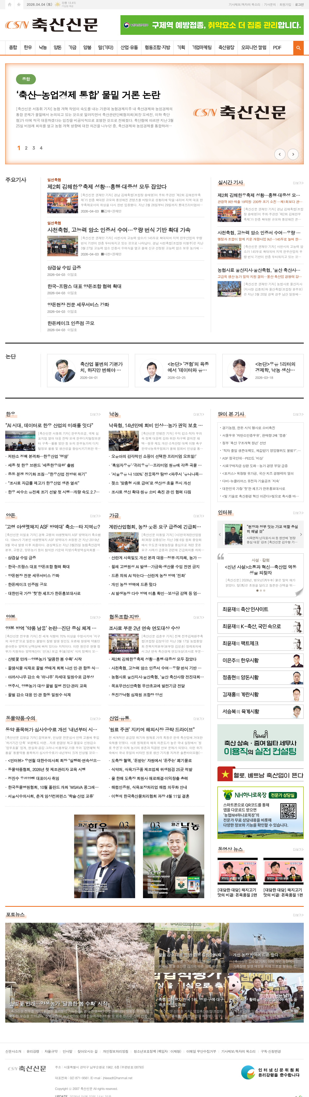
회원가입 (285, 4)
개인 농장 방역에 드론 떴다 (133, 584)
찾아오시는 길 (88, 1052)
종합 (13, 47)
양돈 (58, 47)
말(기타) (106, 47)
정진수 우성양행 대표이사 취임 (33, 778)
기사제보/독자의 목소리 (244, 4)
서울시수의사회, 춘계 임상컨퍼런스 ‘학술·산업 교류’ (51, 796)
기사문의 (270, 4)
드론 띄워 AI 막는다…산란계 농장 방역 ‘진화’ (148, 575)
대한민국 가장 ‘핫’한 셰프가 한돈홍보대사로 (44, 593)
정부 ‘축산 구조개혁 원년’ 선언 (244, 442)
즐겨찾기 (18, 4)
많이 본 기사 (231, 413)
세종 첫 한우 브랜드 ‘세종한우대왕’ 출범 (41, 465)
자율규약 (51, 1052)
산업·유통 (129, 47)
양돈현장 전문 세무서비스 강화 (33, 575)
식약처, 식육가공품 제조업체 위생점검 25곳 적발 (151, 769)
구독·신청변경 (271, 1052)
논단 (10, 356)
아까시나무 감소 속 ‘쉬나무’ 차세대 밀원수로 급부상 (51, 677)
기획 (181, 47)
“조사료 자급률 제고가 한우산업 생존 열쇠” (43, 483)
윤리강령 (32, 1052)
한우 (28, 47)
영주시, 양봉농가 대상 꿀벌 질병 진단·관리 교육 (47, 686)
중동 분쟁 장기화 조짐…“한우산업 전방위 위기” (47, 474)
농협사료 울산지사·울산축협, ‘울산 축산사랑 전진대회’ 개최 (157, 677)
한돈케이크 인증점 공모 (27, 584)
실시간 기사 (230, 182)
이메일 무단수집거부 (201, 1052)
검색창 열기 (298, 48)
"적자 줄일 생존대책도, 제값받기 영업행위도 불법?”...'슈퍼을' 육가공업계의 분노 (261, 450)
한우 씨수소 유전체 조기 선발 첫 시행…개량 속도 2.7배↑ (54, 492)
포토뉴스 (15, 914)
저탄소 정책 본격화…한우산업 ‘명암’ (38, 456)
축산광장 (226, 47)
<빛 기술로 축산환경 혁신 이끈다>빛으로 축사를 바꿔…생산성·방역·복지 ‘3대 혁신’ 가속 (261, 496)
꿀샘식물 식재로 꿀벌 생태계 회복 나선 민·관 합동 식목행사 (54, 668)
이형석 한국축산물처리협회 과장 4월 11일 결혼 (150, 796)
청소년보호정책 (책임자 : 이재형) (157, 1052)
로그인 (299, 4)
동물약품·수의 (20, 718)
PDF (277, 47)
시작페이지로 (9, 4)
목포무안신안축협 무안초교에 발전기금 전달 (148, 686)
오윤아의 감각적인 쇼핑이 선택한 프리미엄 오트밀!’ (153, 456)
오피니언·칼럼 (253, 47)
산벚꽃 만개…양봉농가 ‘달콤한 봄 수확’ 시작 (44, 659)
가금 (72, 47)
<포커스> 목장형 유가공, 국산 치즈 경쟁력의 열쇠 (258, 473)
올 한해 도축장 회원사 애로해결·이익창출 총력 (149, 778)
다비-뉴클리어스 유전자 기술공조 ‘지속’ (251, 480)
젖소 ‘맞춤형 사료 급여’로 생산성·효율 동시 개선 (151, 483)
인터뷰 (225, 512)
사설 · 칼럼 (261, 560)
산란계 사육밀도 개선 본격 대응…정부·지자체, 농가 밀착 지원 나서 (157, 557)
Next (293, 154)
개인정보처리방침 (115, 1052)
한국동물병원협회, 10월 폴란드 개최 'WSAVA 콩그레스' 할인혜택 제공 (54, 787)
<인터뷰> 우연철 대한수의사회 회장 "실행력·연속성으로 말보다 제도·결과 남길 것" (54, 760)
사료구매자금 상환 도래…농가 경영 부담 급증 (255, 465)
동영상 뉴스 (230, 849)
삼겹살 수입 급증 (22, 557)
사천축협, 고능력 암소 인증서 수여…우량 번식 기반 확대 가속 (157, 668)
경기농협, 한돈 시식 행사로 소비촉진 (248, 427)
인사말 (67, 1052)
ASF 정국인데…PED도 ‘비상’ (242, 458)
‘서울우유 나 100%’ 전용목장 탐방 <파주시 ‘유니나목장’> (157, 474)
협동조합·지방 (157, 47)
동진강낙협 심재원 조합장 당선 (137, 694)
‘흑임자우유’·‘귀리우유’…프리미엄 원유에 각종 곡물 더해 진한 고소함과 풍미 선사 (157, 465)
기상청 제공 (67, 6)
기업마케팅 (202, 47)
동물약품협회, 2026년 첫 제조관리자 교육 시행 (46, 769)
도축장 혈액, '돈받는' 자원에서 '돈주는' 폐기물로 (151, 760)
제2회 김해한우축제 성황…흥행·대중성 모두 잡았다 (153, 659)
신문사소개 (13, 1052)
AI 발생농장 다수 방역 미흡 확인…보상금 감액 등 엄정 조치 (157, 593)
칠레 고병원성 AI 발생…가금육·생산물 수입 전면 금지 (155, 566)
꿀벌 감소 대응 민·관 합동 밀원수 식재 (39, 694)
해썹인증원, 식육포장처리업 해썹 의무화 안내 (149, 787)
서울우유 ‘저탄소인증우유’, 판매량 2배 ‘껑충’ (254, 435)
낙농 (43, 47)
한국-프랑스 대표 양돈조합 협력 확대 (39, 566)
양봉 (87, 47)
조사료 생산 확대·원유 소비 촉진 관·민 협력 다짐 (151, 492)
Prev (280, 154)
